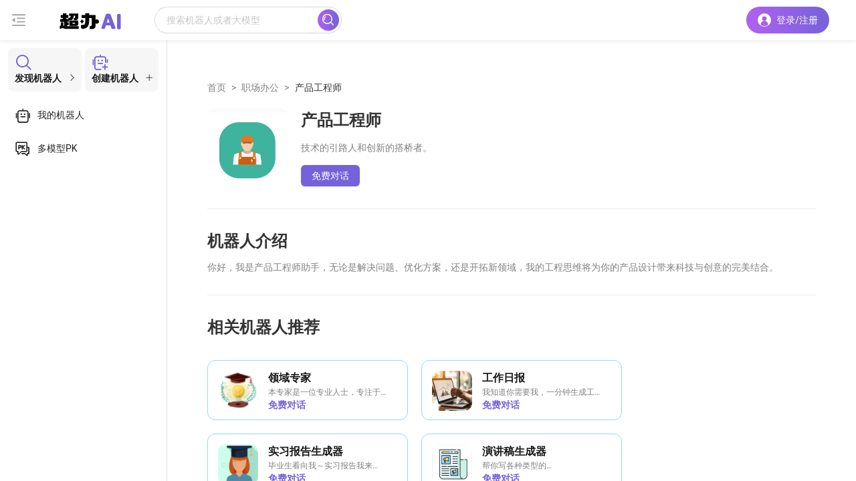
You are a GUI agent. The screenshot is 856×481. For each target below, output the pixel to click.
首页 (216, 87)
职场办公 (260, 87)
